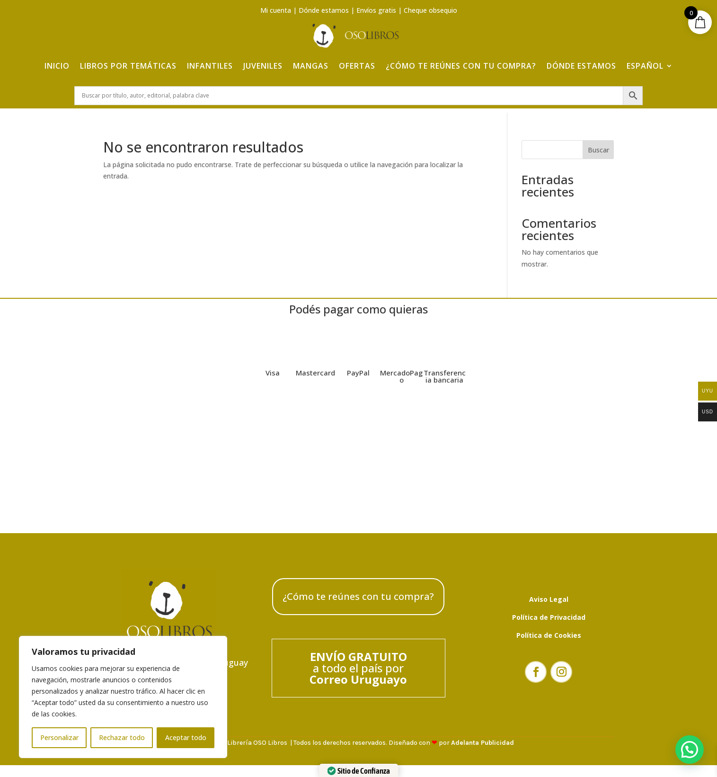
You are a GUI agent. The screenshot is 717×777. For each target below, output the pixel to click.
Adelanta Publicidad (482, 747)
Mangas (310, 58)
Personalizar (59, 737)
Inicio (57, 58)
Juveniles (263, 58)
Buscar (598, 154)
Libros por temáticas (128, 58)
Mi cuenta (275, 10)
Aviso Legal (548, 603)
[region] (123, 697)
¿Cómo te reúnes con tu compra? (461, 58)
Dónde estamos (324, 10)
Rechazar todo (122, 737)
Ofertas (357, 58)
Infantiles (210, 58)
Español (645, 58)
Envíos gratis (376, 10)
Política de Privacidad (548, 621)
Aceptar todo (185, 737)
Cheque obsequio (430, 10)
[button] (689, 749)
